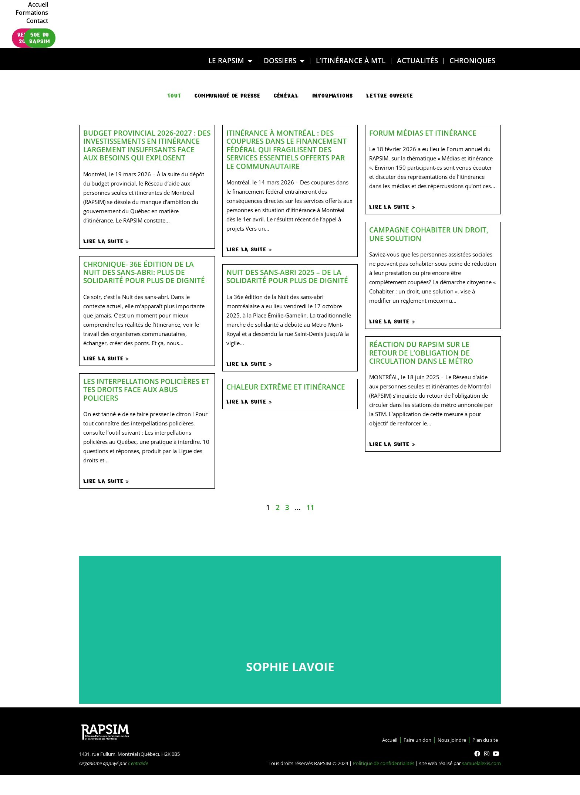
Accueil (411, 16)
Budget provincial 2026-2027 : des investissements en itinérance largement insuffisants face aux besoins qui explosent (146, 145)
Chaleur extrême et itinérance (285, 387)
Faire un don (399, 740)
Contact (479, 16)
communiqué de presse (227, 96)
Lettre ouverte (389, 96)
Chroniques (472, 60)
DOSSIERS (284, 61)
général (286, 96)
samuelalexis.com (481, 763)
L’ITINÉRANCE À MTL (350, 60)
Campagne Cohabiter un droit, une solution (428, 234)
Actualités (417, 60)
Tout (174, 96)
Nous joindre (441, 740)
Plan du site (481, 740)
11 (310, 507)
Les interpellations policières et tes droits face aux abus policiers (146, 389)
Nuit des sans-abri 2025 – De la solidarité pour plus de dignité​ (287, 276)
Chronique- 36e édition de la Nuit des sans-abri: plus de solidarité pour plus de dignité (144, 272)
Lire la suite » (106, 241)
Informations (332, 96)
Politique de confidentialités (383, 763)
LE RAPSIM (230, 61)
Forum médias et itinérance (422, 133)
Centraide (138, 763)
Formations (444, 16)
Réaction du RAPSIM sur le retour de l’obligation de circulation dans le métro (421, 352)
